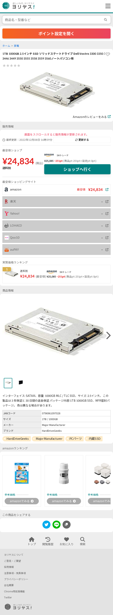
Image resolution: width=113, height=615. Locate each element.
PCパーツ (75, 438)
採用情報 (9, 566)
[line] (56, 525)
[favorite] (108, 54)
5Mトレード (63, 155)
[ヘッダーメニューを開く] (107, 6)
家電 (16, 45)
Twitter (8, 597)
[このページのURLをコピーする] (67, 525)
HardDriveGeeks (17, 438)
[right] (108, 335)
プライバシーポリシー (16, 579)
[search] (106, 20)
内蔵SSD (95, 438)
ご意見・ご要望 (12, 560)
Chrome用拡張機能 (14, 591)
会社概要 (9, 585)
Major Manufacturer (49, 438)
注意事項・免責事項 (15, 573)
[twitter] (46, 525)
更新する (82, 139)
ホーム (6, 45)
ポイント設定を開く (56, 33)
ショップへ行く (77, 169)
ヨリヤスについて (13, 554)
